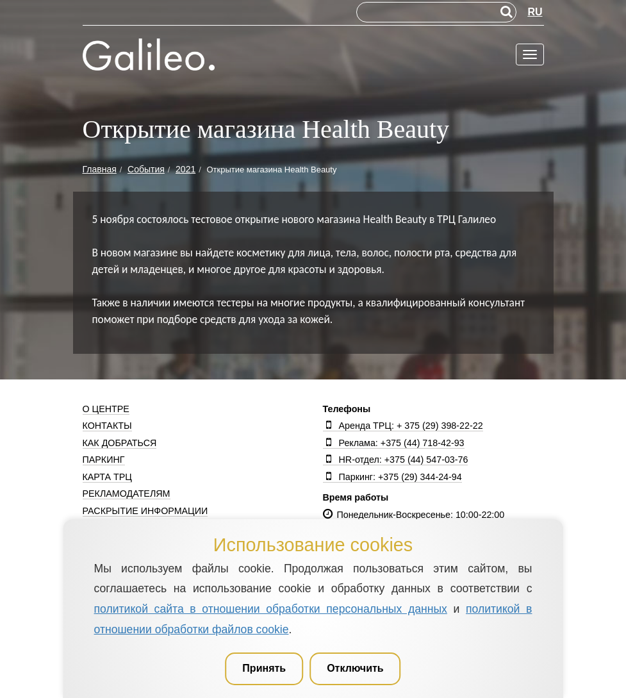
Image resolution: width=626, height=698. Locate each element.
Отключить (355, 668)
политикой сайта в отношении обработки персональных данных (270, 608)
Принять (264, 668)
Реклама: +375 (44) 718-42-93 (394, 443)
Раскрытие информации (145, 511)
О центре (106, 409)
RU (534, 11)
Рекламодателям (126, 493)
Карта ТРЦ (107, 477)
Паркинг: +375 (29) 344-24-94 (392, 477)
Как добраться (120, 443)
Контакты (107, 425)
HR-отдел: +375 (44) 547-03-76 (395, 459)
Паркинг (104, 459)
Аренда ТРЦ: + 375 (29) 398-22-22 (403, 425)
